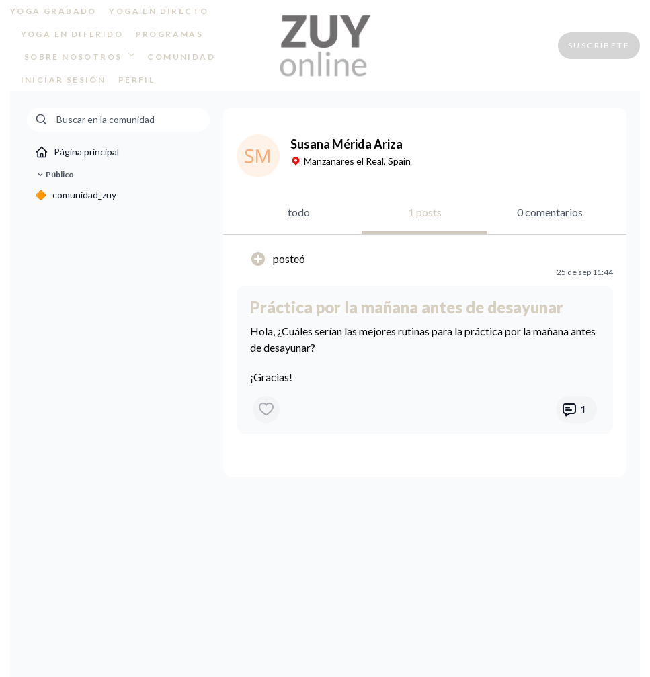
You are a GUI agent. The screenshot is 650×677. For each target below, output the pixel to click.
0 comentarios (550, 212)
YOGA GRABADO (53, 11)
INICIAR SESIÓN (63, 80)
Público (54, 174)
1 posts (425, 212)
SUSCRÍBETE (599, 45)
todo (299, 212)
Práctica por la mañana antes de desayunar (406, 307)
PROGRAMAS (170, 34)
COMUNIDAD (181, 57)
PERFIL (136, 80)
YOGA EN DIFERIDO (72, 34)
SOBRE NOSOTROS (79, 57)
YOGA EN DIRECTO (158, 11)
